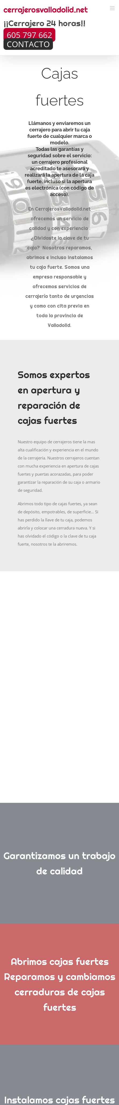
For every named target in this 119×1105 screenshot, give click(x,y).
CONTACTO (28, 44)
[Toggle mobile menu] (113, 8)
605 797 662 (29, 34)
